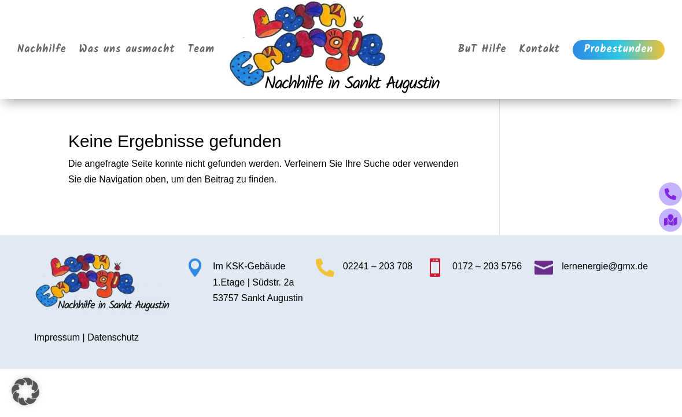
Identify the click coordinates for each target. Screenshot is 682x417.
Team (201, 49)
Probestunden (618, 49)
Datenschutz (113, 337)
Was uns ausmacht (127, 49)
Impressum (57, 337)
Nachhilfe (42, 49)
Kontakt (539, 49)
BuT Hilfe (482, 49)
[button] (25, 391)
